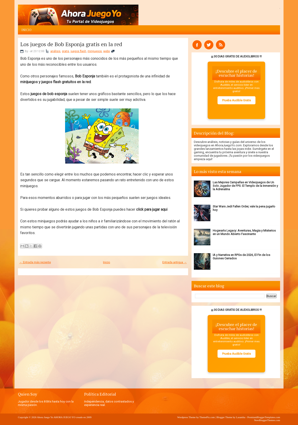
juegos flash (78, 51)
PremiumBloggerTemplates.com (263, 417)
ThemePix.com (207, 417)
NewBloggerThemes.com (267, 420)
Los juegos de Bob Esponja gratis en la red (71, 44)
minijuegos (95, 51)
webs (106, 51)
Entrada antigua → (174, 262)
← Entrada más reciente (35, 262)
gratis (65, 51)
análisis (55, 51)
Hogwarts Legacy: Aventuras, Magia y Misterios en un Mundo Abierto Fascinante (244, 232)
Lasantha (240, 417)
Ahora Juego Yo (45, 417)
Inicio (26, 30)
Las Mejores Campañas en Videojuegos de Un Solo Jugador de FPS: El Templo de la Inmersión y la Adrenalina (245, 186)
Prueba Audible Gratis (236, 100)
